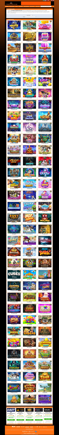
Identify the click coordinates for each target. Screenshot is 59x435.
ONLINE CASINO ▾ (11, 6)
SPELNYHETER (38, 6)
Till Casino (11, 419)
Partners (33, 433)
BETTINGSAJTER (32, 6)
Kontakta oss (29, 433)
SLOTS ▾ (16, 6)
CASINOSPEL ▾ (21, 6)
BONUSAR (7, 6)
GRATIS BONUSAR (26, 6)
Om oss (25, 433)
